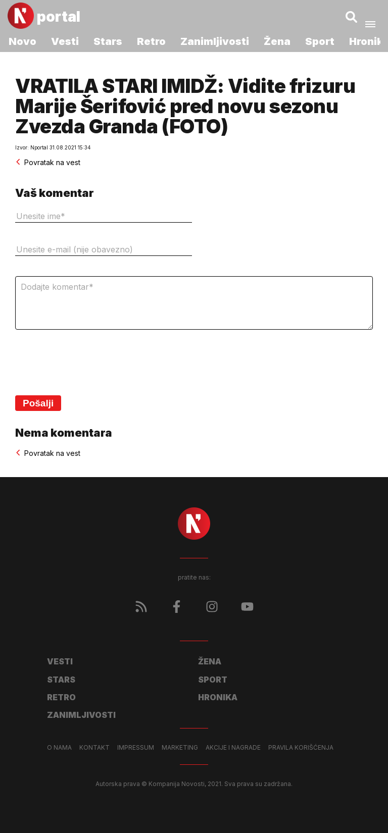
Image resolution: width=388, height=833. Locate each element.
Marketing (180, 747)
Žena (277, 41)
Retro (151, 41)
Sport (319, 41)
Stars (107, 41)
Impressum (135, 747)
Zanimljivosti (214, 41)
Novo (22, 41)
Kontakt (94, 747)
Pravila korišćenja (300, 747)
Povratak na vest (47, 162)
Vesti (65, 41)
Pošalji (38, 403)
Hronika (217, 697)
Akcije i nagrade (233, 747)
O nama (59, 747)
